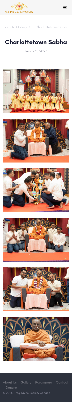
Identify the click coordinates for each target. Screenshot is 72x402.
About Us (10, 382)
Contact (62, 382)
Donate (11, 387)
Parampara (43, 382)
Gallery (26, 382)
